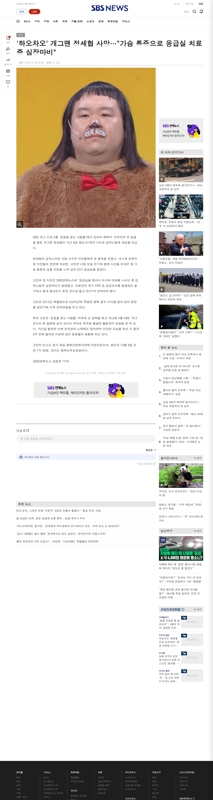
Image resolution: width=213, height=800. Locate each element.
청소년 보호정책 (161, 760)
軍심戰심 (75, 688)
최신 (18, 688)
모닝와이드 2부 (51, 700)
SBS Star (185, 714)
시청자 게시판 (158, 712)
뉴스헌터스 (49, 692)
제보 (154, 692)
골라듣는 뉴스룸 (78, 706)
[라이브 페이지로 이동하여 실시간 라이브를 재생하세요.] (34, 11)
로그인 (177, 3)
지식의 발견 (164, 635)
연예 (101, 21)
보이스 (74, 710)
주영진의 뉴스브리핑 (53, 704)
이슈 (18, 723)
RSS (154, 708)
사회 (55, 21)
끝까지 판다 (103, 718)
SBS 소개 (22, 741)
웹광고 (58, 740)
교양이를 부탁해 (133, 696)
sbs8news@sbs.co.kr (115, 752)
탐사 (100, 722)
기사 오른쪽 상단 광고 (180, 89)
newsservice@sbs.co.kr (113, 757)
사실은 (101, 688)
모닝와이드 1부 (51, 696)
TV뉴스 (126, 21)
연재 (100, 682)
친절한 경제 (103, 696)
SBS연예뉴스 (187, 709)
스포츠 (90, 21)
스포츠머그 (130, 688)
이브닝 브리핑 (77, 692)
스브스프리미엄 (186, 682)
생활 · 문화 (21, 708)
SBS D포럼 (186, 719)
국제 (64, 21)
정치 (37, 21)
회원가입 (189, 3)
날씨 (154, 688)
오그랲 (162, 653)
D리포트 (102, 704)
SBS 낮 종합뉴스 (79, 718)
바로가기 (156, 682)
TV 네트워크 (22, 720)
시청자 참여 (42, 741)
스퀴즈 (182, 700)
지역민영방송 (166, 741)
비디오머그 (130, 682)
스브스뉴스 (130, 708)
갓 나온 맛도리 (132, 714)
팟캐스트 (183, 692)
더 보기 (197, 457)
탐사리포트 (103, 712)
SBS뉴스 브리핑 (78, 714)
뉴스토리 (48, 716)
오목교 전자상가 (133, 718)
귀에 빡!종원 (131, 692)
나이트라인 (49, 712)
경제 (46, 21)
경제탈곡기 (164, 617)
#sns (186, 11)
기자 (154, 700)
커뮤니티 (183, 696)
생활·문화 (76, 21)
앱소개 (155, 704)
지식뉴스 (183, 688)
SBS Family (145, 741)
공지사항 (156, 721)
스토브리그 (130, 700)
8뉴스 (27, 21)
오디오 (74, 701)
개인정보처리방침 (74, 740)
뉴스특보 (48, 720)
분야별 (19, 682)
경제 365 (102, 700)
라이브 (155, 696)
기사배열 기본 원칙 (143, 760)
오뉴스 (47, 708)
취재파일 (112, 21)
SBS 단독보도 (104, 692)
